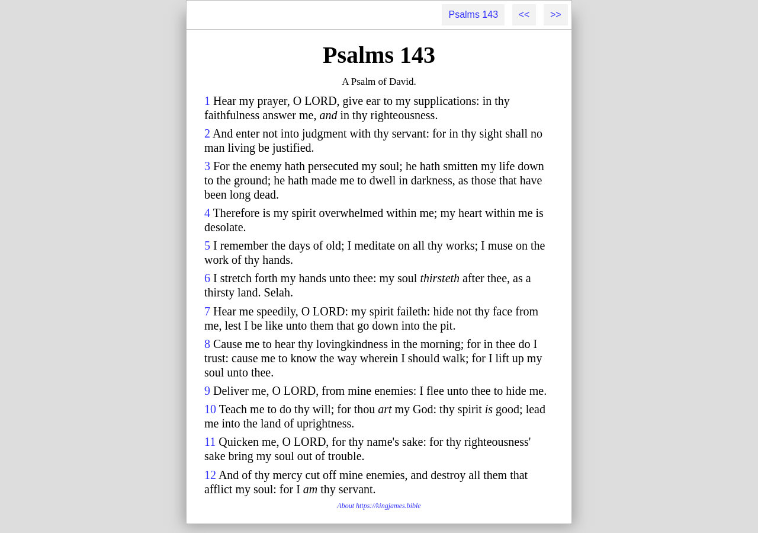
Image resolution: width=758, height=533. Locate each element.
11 (210, 441)
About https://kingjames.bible (378, 506)
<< (524, 14)
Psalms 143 (473, 14)
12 (210, 474)
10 (210, 409)
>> (555, 14)
